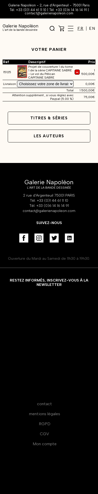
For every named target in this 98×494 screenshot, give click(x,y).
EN (92, 28)
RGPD (44, 423)
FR (80, 28)
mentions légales (44, 413)
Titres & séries (49, 118)
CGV (44, 433)
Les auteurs (49, 136)
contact (44, 403)
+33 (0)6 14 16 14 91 (71, 10)
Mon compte (45, 443)
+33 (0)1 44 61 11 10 (31, 10)
